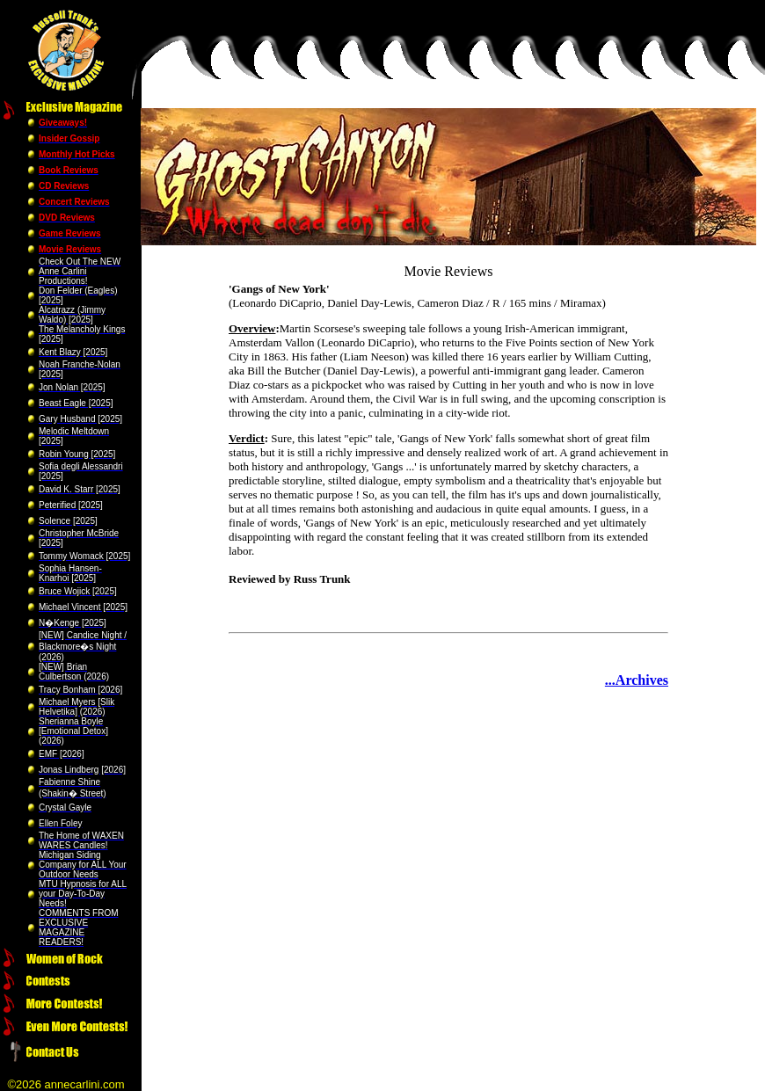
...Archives (636, 680)
